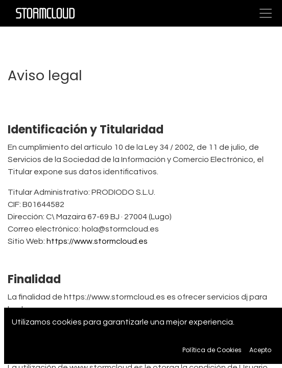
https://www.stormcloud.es (97, 241)
